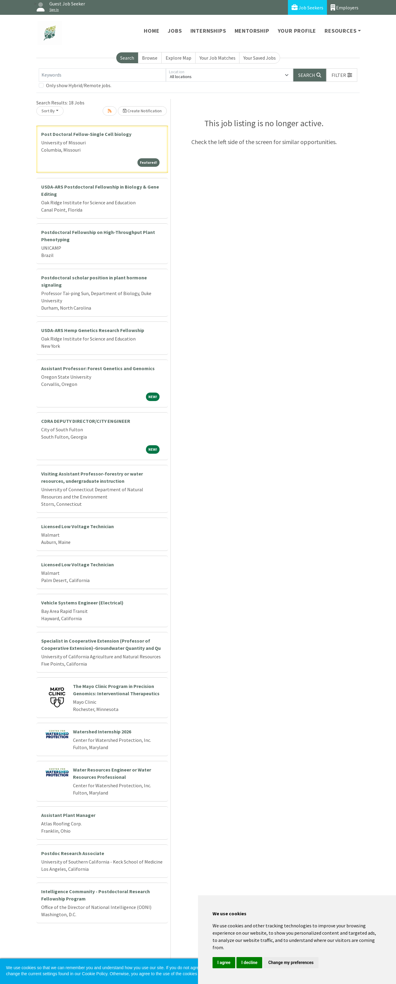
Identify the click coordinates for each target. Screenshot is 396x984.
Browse (149, 58)
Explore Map (178, 58)
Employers (344, 7)
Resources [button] (340, 30)
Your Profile (297, 30)
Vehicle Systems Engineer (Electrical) (82, 603)
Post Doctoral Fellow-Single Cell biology (86, 134)
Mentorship (252, 30)
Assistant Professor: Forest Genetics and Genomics (98, 368)
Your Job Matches (218, 58)
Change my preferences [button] (290, 962)
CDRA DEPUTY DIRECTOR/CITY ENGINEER (85, 421)
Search (127, 58)
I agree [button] (223, 962)
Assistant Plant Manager (68, 815)
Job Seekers (307, 7)
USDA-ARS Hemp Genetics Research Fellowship (92, 330)
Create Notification (142, 111)
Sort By (48, 111)
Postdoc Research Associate (72, 853)
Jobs (175, 30)
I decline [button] (249, 962)
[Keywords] (102, 75)
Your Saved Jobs (259, 58)
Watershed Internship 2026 (102, 732)
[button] (341, 75)
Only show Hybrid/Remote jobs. (78, 85)
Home (151, 30)
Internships (208, 30)
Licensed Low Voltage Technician (77, 526)
